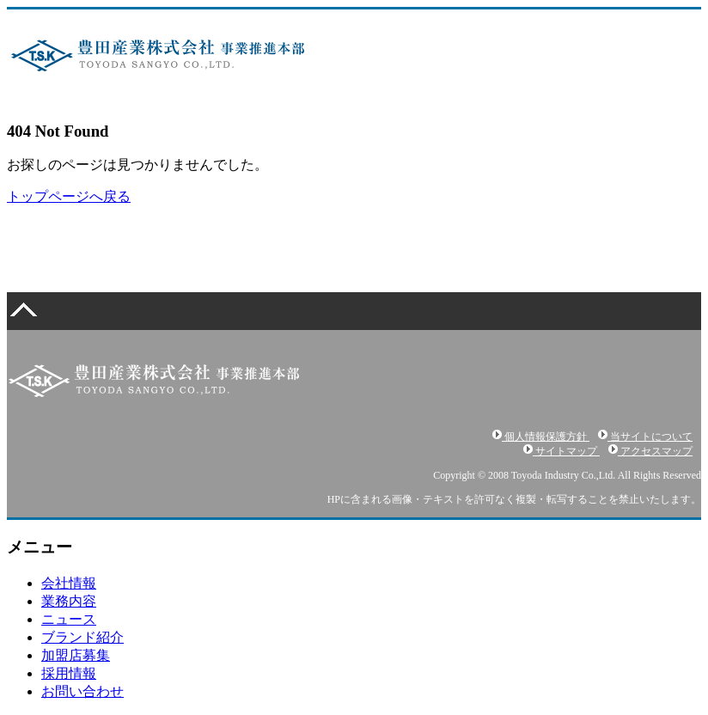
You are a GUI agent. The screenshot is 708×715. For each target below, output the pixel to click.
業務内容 (68, 601)
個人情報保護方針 (540, 437)
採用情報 (68, 673)
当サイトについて (645, 437)
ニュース (68, 619)
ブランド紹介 (82, 637)
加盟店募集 (75, 655)
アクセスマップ (650, 451)
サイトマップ (561, 451)
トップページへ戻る (69, 196)
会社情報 (68, 583)
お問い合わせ (82, 691)
